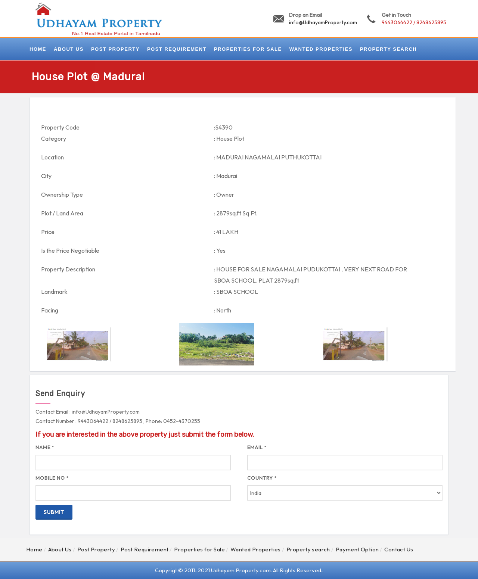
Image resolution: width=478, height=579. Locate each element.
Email (257, 447)
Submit (54, 512)
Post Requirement (144, 549)
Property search (308, 549)
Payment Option (357, 549)
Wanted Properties (255, 549)
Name (44, 447)
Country (262, 478)
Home (34, 549)
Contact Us (398, 549)
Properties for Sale (199, 549)
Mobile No (52, 478)
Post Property (96, 549)
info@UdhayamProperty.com (323, 22)
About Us (60, 549)
